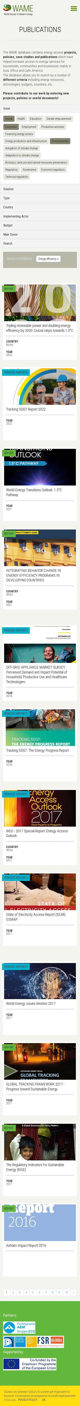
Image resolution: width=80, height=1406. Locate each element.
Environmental (60, 141)
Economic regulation (53, 169)
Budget (8, 225)
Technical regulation (16, 176)
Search (7, 243)
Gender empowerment (59, 118)
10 (66, 1292)
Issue (6, 108)
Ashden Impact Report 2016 (26, 1245)
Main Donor (10, 234)
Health (21, 118)
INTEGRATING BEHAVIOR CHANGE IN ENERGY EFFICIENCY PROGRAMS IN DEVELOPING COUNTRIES (33, 575)
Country (8, 207)
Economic (11, 127)
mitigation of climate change (21, 148)
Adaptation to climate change (22, 155)
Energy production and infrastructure (26, 141)
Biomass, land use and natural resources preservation (36, 162)
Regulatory (11, 169)
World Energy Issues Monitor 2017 (31, 1003)
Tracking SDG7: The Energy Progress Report (37, 750)
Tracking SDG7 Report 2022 (26, 409)
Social (9, 118)
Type (6, 198)
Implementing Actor (16, 216)
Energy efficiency (48, 258)
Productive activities (52, 127)
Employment (29, 127)
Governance (29, 169)
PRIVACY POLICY (27, 1400)
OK (44, 1400)
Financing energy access (19, 134)
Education (35, 118)
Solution (8, 189)
